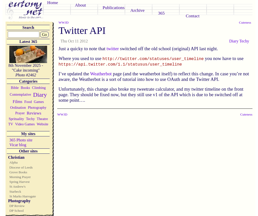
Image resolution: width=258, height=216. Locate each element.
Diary (40, 94)
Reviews (34, 113)
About (80, 5)
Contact (193, 15)
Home (52, 2)
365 (161, 13)
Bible (15, 88)
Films (17, 101)
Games (39, 102)
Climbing (39, 88)
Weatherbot (101, 73)
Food (28, 102)
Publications (113, 7)
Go (44, 34)
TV (10, 124)
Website (42, 124)
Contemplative (20, 94)
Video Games (25, 124)
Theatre (42, 119)
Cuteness (245, 22)
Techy (30, 119)
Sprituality (16, 119)
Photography (37, 107)
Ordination (18, 107)
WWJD (63, 22)
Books (25, 88)
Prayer (20, 113)
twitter (113, 48)
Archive (137, 10)
